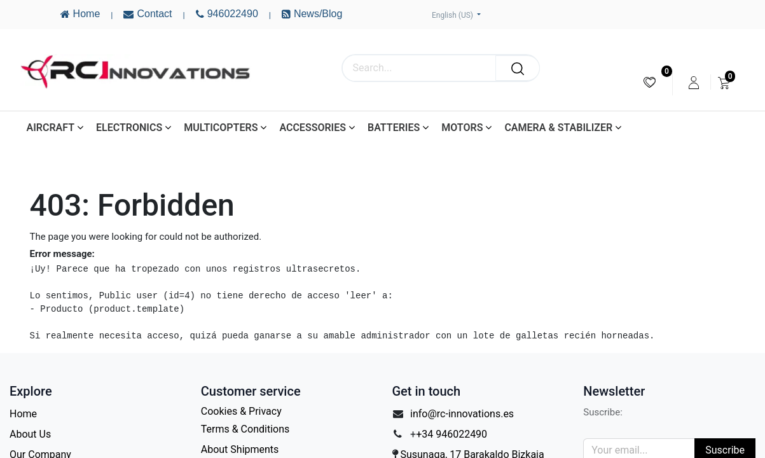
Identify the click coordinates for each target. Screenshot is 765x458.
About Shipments (240, 449)
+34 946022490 (451, 434)
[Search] (517, 68)
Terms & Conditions (245, 429)
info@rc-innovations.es (462, 414)
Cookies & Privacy (241, 411)
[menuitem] (649, 82)
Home (23, 414)
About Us (30, 434)
